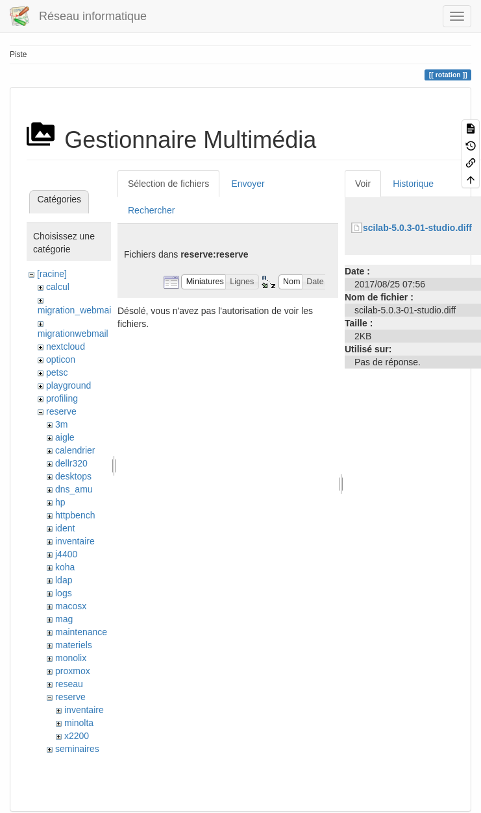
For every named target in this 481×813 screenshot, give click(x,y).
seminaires (77, 749)
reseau (69, 684)
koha (65, 567)
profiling (62, 398)
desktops (73, 476)
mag (64, 619)
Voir (363, 183)
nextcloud (65, 346)
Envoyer (247, 183)
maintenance (81, 632)
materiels (73, 645)
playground (68, 385)
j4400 (66, 554)
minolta (78, 723)
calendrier (75, 450)
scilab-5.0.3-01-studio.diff (417, 228)
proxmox (72, 671)
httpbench (75, 515)
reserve (61, 411)
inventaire (75, 541)
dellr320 (71, 463)
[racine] (52, 274)
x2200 (76, 736)
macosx (70, 606)
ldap (63, 580)
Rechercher (151, 210)
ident (65, 528)
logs (63, 593)
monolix (70, 658)
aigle (65, 437)
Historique (413, 183)
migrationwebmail (73, 333)
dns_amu (74, 489)
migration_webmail (76, 310)
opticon (60, 359)
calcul (57, 287)
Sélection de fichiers (168, 183)
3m (61, 424)
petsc (57, 372)
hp (60, 502)
